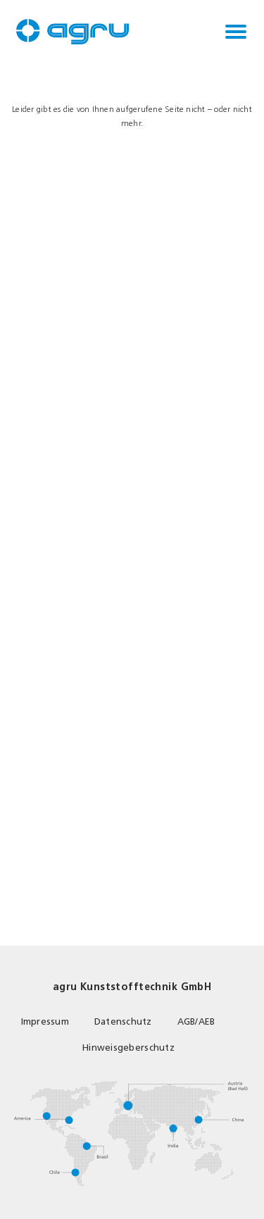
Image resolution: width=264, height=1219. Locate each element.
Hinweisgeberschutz (128, 1047)
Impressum (45, 1021)
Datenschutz (123, 1021)
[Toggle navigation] (235, 32)
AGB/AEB (196, 1021)
